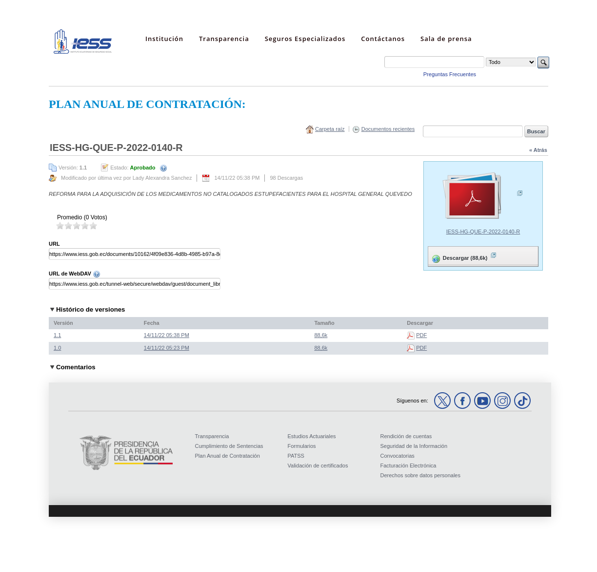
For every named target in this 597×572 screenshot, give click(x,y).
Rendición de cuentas (406, 436)
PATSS (296, 456)
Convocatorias (397, 456)
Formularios (302, 446)
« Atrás (538, 150)
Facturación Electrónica (408, 465)
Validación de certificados (318, 465)
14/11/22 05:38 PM (166, 335)
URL (54, 244)
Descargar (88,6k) (463, 256)
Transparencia (212, 436)
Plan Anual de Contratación (227, 456)
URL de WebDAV (74, 273)
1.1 (57, 335)
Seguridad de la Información (414, 446)
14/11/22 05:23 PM (166, 348)
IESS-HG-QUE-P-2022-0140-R (483, 231)
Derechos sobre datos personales (420, 475)
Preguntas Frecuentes (449, 74)
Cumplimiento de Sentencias (229, 446)
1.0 (57, 348)
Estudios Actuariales (312, 436)
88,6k (320, 335)
